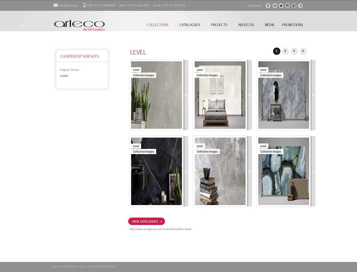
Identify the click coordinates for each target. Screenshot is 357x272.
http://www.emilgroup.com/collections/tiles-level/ (160, 229)
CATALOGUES (189, 25)
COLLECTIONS (157, 25)
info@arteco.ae (68, 5)
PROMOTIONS (292, 25)
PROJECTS (219, 25)
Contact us (254, 5)
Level (64, 76)
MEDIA (269, 25)
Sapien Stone (69, 70)
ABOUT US (246, 25)
